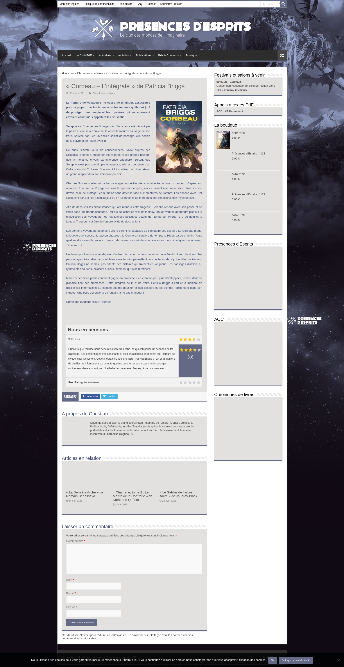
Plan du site (126, 3)
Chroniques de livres (90, 73)
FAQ (139, 3)
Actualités (105, 55)
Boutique (191, 55)
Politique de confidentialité (99, 3)
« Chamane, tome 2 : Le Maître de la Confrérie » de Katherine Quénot (132, 496)
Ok (272, 660)
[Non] (338, 660)
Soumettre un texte (171, 3)
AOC (220, 111)
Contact (151, 3)
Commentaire (75, 541)
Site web (71, 607)
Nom (70, 579)
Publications (143, 55)
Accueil (66, 55)
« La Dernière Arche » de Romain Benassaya (84, 494)
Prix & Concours (168, 55)
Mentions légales (69, 3)
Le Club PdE (84, 55)
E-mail (71, 593)
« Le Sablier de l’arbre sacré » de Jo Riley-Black (178, 494)
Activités (123, 55)
